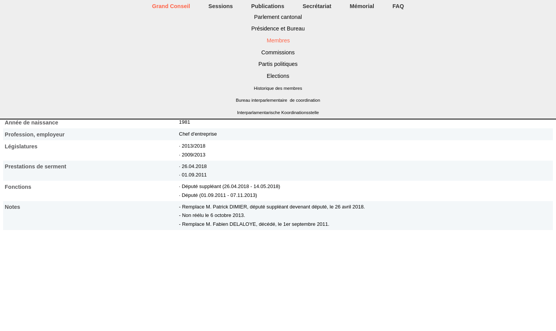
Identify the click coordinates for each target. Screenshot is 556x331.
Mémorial (362, 6)
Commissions (278, 52)
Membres (278, 40)
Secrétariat (317, 6)
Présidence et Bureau (278, 28)
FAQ (398, 6)
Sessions (220, 6)
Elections (278, 76)
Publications (268, 6)
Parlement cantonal (278, 17)
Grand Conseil (171, 6)
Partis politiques (278, 64)
